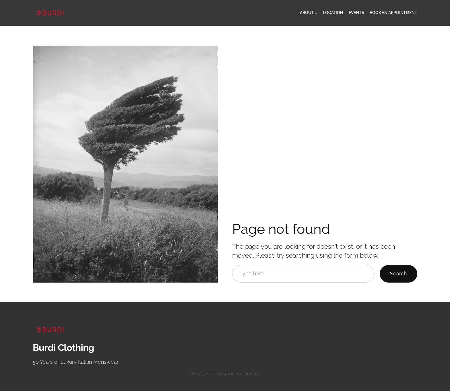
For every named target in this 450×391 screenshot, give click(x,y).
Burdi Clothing (63, 347)
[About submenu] (316, 13)
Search (398, 274)
